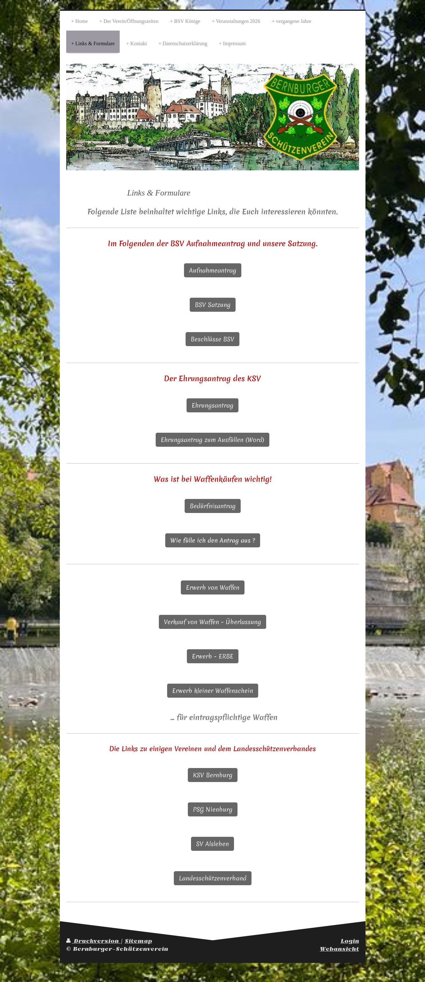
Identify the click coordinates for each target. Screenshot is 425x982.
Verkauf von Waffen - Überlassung (212, 622)
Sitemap (138, 940)
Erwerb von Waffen (212, 587)
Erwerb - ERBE (212, 656)
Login (350, 940)
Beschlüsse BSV (212, 339)
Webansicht (339, 948)
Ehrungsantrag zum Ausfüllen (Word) (212, 440)
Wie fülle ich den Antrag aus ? (212, 540)
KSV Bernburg (212, 775)
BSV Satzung (212, 305)
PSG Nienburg (212, 809)
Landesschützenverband (212, 878)
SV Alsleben (212, 844)
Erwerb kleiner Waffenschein (212, 691)
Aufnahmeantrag (212, 270)
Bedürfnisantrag (213, 506)
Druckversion (93, 940)
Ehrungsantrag (212, 405)
